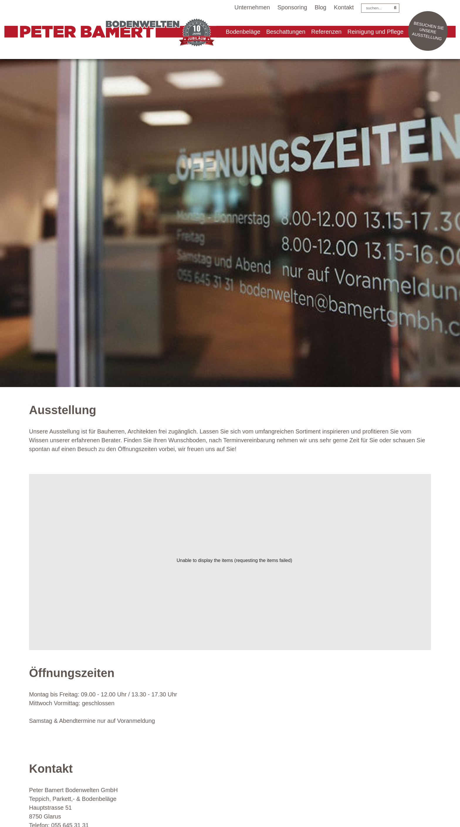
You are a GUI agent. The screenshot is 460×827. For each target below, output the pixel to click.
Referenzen (326, 31)
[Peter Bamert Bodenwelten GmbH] (107, 33)
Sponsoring (292, 7)
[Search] (380, 8)
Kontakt (344, 7)
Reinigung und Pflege (375, 31)
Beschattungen (285, 31)
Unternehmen (252, 7)
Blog (320, 7)
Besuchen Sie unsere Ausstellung (428, 31)
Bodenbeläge (243, 31)
